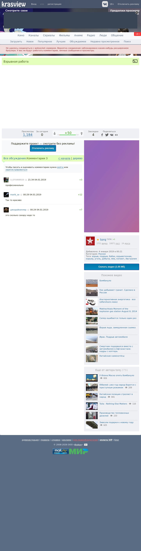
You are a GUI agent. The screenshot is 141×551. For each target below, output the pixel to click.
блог (116, 534)
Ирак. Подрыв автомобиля (114, 431)
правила (45, 534)
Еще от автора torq (111, 463)
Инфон (78, 538)
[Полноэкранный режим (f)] (136, 219)
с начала (64, 252)
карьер (89, 352)
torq (101, 333)
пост (117, 337)
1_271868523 (17, 273)
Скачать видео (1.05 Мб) (111, 360)
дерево (77, 252)
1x (112, 219)
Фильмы (64, 35)
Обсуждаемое (78, 41)
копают (120, 352)
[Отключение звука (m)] (119, 219)
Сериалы (49, 35)
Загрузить (16, 41)
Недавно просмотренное (105, 41)
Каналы (34, 35)
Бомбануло (105, 374)
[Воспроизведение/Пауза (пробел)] (5, 219)
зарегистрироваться (16, 263)
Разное (102, 348)
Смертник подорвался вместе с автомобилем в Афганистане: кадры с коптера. (116, 443)
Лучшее (60, 41)
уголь (98, 352)
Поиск (127, 41)
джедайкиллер (18, 303)
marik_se (14, 288)
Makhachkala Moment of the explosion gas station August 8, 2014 (118, 404)
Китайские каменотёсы (112, 450)
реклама (66, 534)
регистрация (54, 4)
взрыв (95, 350)
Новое (29, 41)
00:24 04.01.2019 (39, 303)
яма (113, 352)
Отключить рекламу (128, 4)
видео (104, 337)
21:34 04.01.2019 (37, 273)
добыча (106, 352)
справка (55, 534)
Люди (103, 35)
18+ (112, 4)
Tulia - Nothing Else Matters (113, 498)
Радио (91, 35)
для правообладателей (85, 534)
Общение (117, 35)
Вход (33, 4)
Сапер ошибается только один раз (118, 412)
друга (127, 337)
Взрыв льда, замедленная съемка (117, 421)
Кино (21, 35)
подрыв (104, 350)
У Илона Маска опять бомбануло (117, 469)
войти (60, 261)
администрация (30, 534)
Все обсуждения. (15, 252)
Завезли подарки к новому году (116, 516)
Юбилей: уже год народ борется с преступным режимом (118, 480)
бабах (112, 350)
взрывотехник (123, 350)
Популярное (45, 41)
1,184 (27, 228)
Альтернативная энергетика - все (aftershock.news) (117, 394)
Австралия (131, 352)
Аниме (78, 35)
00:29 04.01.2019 (32, 288)
